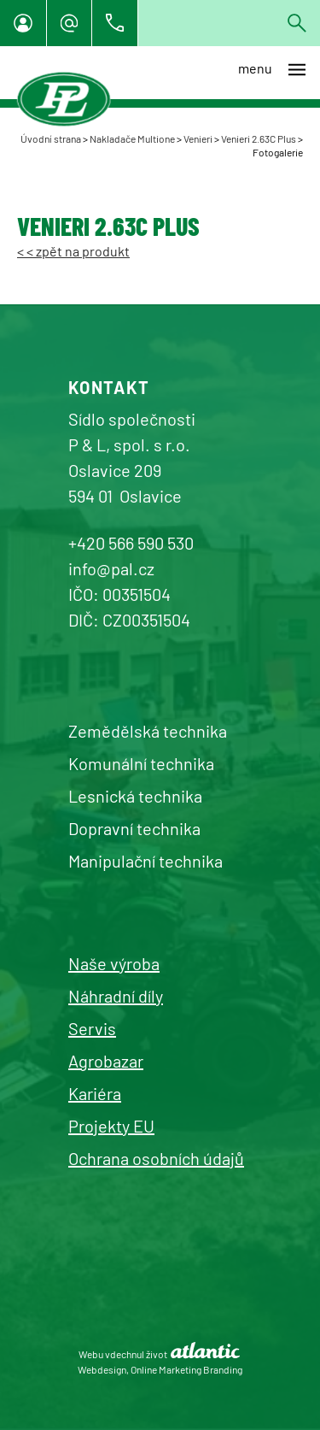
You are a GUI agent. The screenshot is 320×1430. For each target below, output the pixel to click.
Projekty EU (111, 1125)
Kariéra (94, 1093)
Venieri (197, 138)
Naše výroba (114, 963)
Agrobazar (105, 1060)
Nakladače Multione (132, 138)
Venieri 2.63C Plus (258, 138)
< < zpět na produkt (73, 251)
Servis (92, 1028)
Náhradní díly (115, 996)
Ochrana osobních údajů (156, 1158)
